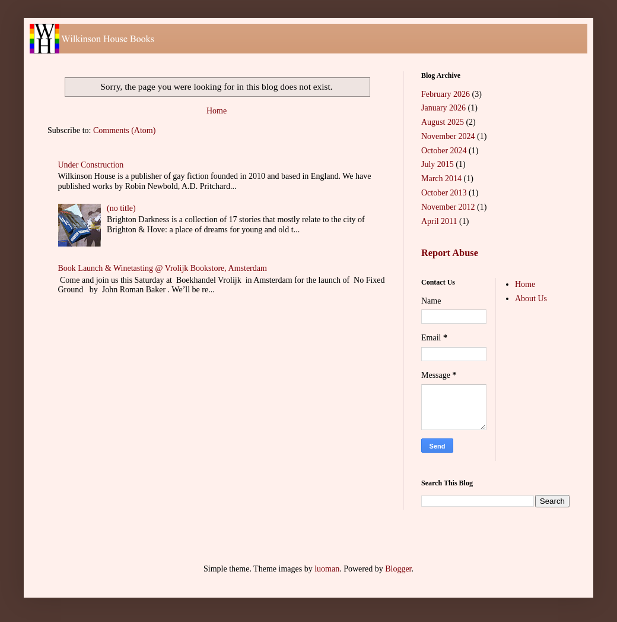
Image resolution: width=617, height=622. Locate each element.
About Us (531, 298)
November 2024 (448, 136)
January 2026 (443, 107)
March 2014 (441, 178)
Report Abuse (449, 252)
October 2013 (444, 192)
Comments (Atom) (124, 130)
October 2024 (444, 150)
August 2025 (442, 122)
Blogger (398, 568)
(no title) (121, 208)
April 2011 (439, 221)
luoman (326, 568)
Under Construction (91, 164)
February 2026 (445, 94)
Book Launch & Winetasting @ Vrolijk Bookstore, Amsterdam (162, 268)
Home (216, 110)
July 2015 (437, 164)
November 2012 (448, 207)
